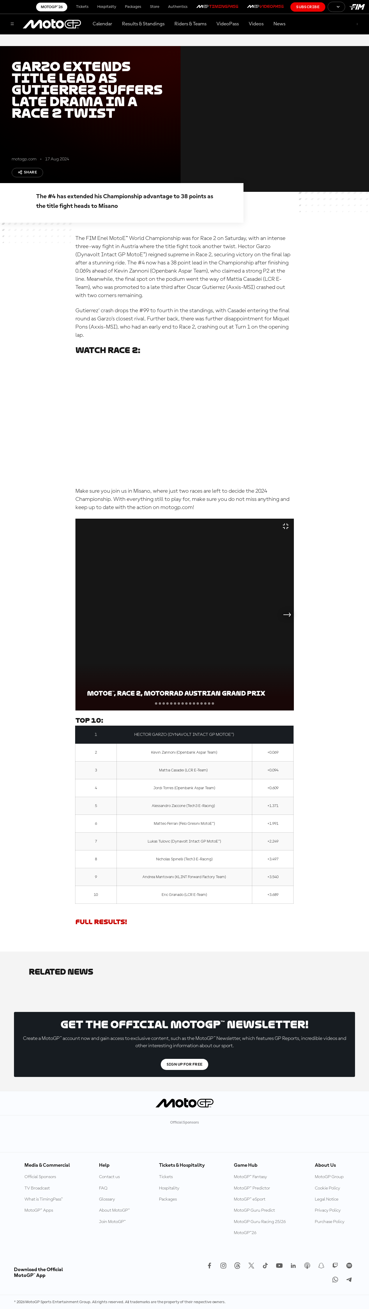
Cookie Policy (327, 1188)
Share (27, 172)
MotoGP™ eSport (249, 1199)
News (279, 24)
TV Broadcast (37, 1188)
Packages (133, 7)
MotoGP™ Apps (38, 1210)
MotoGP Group (329, 1177)
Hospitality (106, 7)
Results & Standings (143, 24)
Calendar (102, 24)
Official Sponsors (40, 1177)
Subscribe (307, 7)
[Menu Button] (12, 24)
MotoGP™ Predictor (252, 1188)
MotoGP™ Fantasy (250, 1177)
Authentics (178, 7)
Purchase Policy (330, 1221)
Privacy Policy (328, 1210)
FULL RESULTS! (101, 922)
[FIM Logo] (357, 7)
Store (154, 7)
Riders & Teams (190, 24)
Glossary (107, 1199)
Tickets (82, 7)
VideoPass (227, 24)
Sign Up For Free (185, 1064)
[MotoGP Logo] (52, 24)
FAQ (103, 1188)
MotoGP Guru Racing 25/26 (260, 1221)
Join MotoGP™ (112, 1221)
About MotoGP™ (114, 1210)
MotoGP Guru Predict (254, 1210)
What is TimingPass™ (43, 1199)
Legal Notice (326, 1199)
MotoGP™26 (52, 7)
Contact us (109, 1177)
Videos (256, 24)
